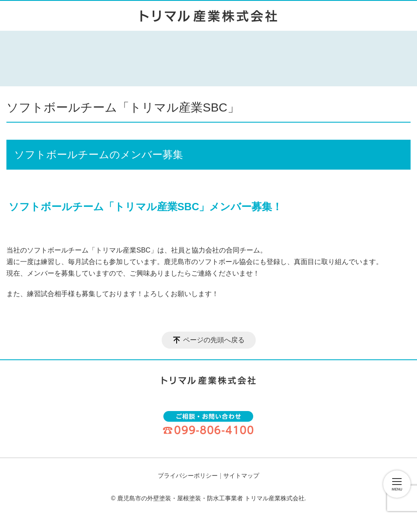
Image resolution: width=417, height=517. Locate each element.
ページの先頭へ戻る (214, 340)
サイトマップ (241, 475)
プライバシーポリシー (188, 475)
